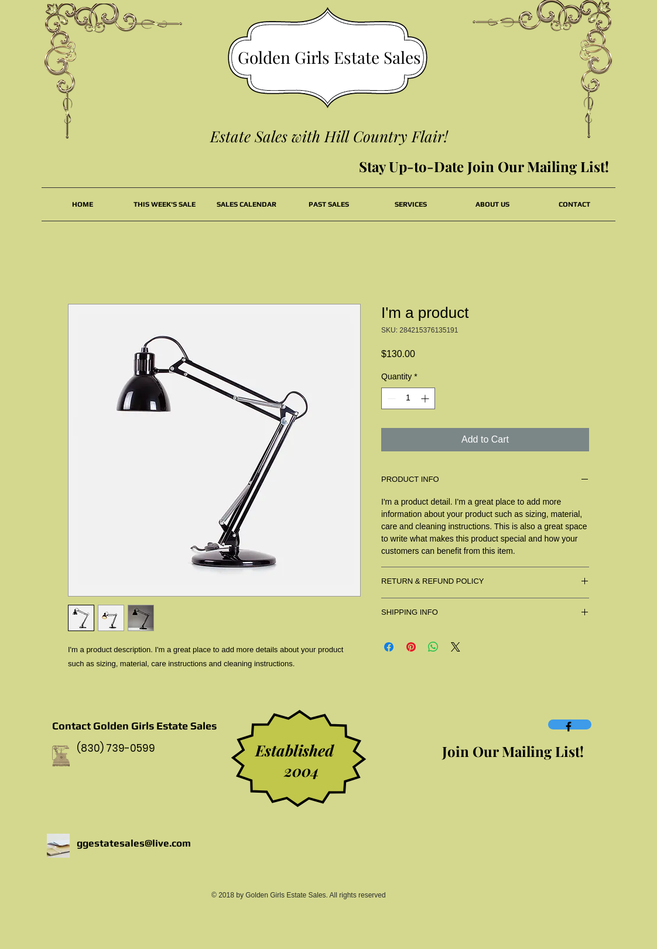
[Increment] (426, 398)
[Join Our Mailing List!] (512, 751)
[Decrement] (390, 398)
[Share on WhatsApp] (433, 647)
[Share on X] (456, 647)
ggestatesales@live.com (134, 843)
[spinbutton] (408, 398)
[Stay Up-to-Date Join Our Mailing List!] (484, 167)
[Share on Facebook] (389, 647)
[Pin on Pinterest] (411, 647)
